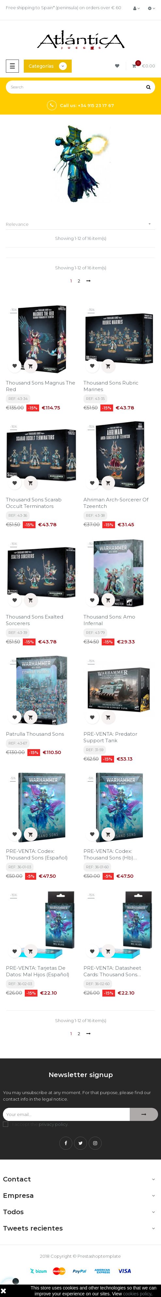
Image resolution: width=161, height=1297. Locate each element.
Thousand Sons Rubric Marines (111, 386)
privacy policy (53, 1124)
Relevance (80, 224)
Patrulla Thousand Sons (35, 734)
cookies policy (137, 1293)
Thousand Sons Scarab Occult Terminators (34, 502)
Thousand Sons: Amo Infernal (109, 620)
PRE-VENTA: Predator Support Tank (110, 737)
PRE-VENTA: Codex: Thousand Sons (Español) (37, 854)
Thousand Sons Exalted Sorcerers (34, 620)
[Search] (80, 87)
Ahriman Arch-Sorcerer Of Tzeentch (115, 502)
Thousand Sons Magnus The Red (40, 386)
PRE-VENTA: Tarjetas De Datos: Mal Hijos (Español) (37, 971)
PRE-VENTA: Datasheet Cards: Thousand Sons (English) (112, 971)
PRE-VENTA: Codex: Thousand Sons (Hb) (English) (108, 854)
